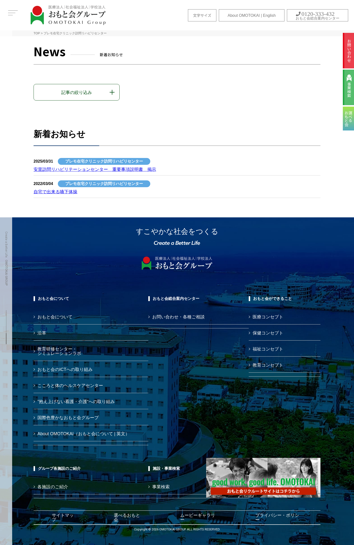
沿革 (41, 333)
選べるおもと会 (127, 517)
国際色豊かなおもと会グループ (68, 417)
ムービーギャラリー (197, 517)
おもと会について (54, 316)
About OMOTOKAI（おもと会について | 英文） (83, 433)
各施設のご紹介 (52, 486)
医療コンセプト (268, 316)
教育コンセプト (268, 365)
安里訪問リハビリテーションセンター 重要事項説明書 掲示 (95, 169)
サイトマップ (63, 517)
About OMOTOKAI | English (252, 15)
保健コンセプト (268, 333)
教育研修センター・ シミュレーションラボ (59, 351)
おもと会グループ (68, 15)
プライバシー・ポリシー (277, 517)
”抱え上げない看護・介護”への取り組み (76, 401)
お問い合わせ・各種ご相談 (178, 316)
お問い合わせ (349, 50)
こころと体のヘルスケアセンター (70, 385)
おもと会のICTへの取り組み (65, 369)
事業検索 (349, 90)
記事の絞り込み (76, 92)
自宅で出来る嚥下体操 (55, 191)
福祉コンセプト (268, 349)
